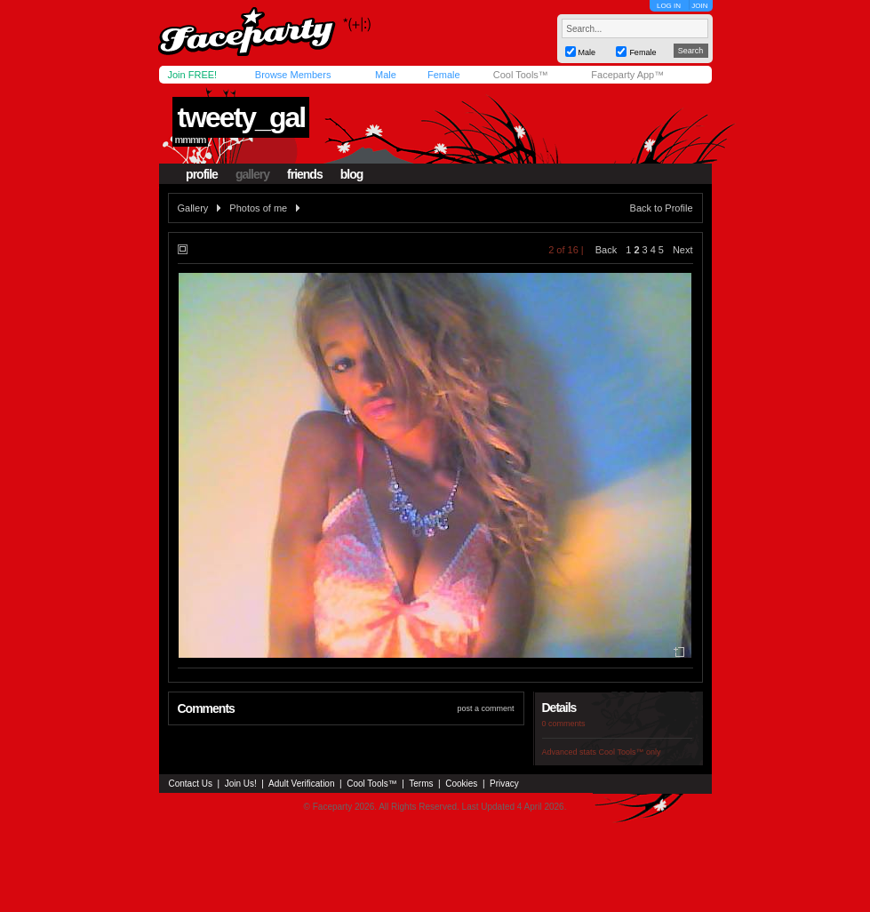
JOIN (699, 6)
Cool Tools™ (520, 74)
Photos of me (258, 208)
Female (443, 74)
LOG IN (669, 6)
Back (606, 249)
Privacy (504, 783)
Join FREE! (193, 74)
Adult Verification (301, 783)
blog (351, 174)
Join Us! (241, 783)
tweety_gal (241, 117)
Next (683, 249)
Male (385, 74)
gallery (252, 174)
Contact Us (190, 783)
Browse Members (293, 74)
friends (305, 174)
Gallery (193, 208)
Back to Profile (661, 208)
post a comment (485, 708)
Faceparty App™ (627, 74)
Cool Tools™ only (630, 752)
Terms (421, 783)
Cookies (461, 783)
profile (202, 174)
